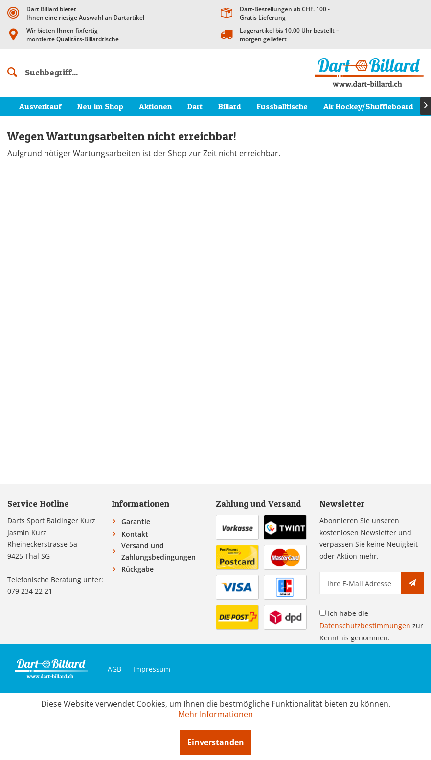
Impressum (151, 669)
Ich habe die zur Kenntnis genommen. (371, 625)
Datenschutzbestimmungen (364, 625)
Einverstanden (215, 742)
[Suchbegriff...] (56, 72)
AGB (114, 669)
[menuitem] (56, 72)
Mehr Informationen (215, 714)
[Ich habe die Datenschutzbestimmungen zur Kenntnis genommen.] (322, 613)
